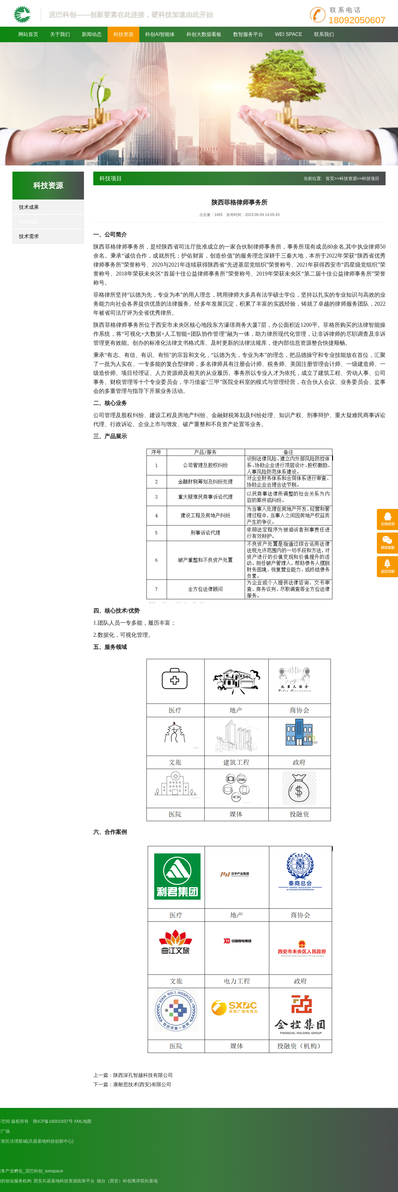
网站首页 (28, 34)
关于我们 (60, 34)
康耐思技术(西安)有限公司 (142, 1084)
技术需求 (29, 236)
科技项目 (29, 221)
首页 (330, 178)
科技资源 (123, 34)
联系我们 (324, 34)
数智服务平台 (248, 34)
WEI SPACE (288, 34)
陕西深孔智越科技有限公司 (143, 1075)
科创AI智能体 (160, 34)
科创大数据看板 (204, 34)
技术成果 (29, 207)
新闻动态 (92, 34)
